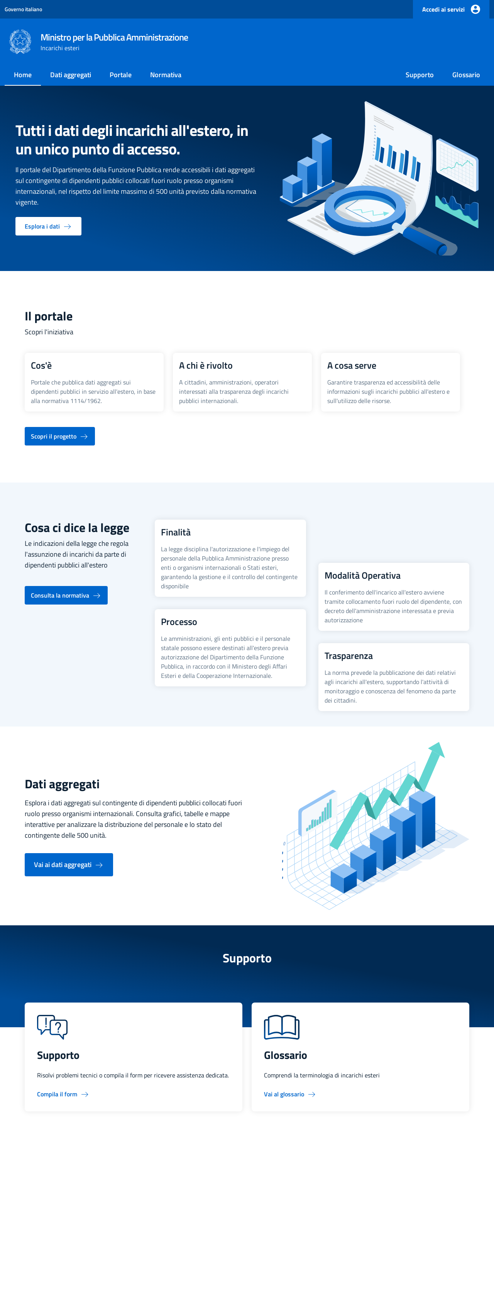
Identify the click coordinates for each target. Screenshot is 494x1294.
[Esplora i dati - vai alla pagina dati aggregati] (48, 226)
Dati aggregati (70, 74)
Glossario (466, 74)
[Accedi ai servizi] (451, 9)
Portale (121, 74)
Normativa (165, 74)
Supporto (420, 74)
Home (23, 74)
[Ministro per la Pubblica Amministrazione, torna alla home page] (98, 41)
